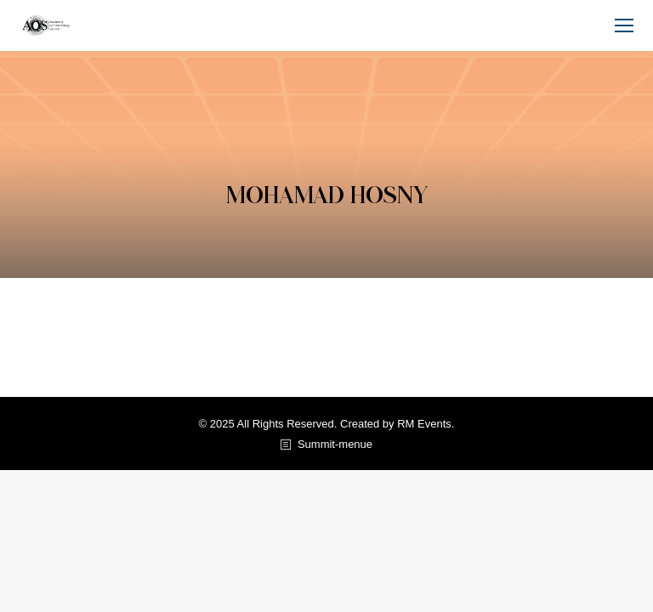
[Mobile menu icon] (624, 25)
